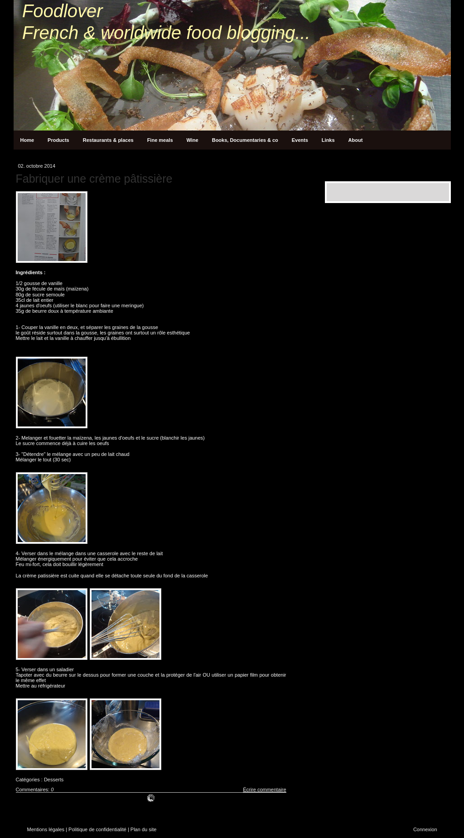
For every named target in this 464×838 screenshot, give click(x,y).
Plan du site (143, 829)
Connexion (425, 829)
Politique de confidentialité (97, 829)
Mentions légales (46, 829)
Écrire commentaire (264, 789)
